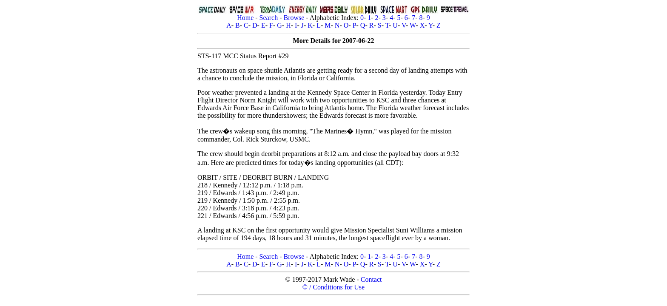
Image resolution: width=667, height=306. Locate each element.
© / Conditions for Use (333, 287)
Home (245, 17)
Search (268, 17)
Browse (293, 17)
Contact (371, 279)
